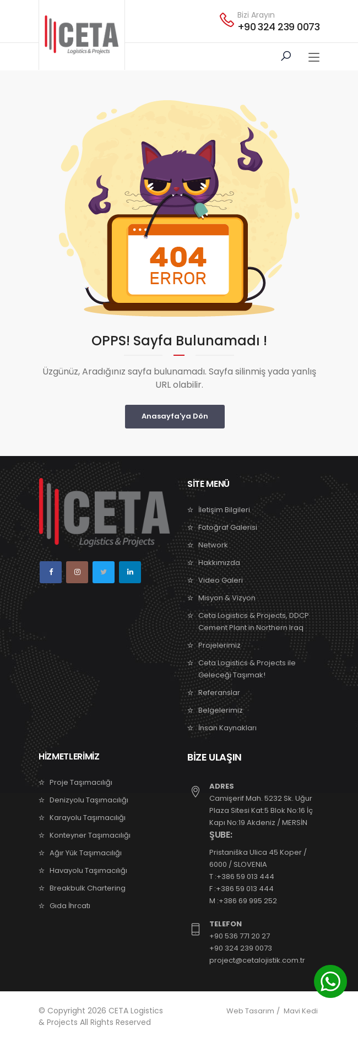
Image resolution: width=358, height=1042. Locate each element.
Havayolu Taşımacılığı (88, 870)
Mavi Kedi (301, 1011)
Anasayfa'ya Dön (175, 416)
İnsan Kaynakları (227, 728)
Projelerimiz (219, 645)
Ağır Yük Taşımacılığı (86, 853)
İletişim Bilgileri (224, 509)
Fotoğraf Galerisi (227, 527)
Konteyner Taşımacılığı (90, 835)
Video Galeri (220, 580)
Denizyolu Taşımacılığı (89, 800)
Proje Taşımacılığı (81, 782)
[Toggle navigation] (313, 58)
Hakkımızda (219, 562)
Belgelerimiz (220, 710)
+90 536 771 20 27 (239, 936)
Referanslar (219, 692)
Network (213, 545)
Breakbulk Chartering (88, 888)
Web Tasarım (250, 1011)
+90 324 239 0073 (278, 27)
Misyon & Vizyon (227, 598)
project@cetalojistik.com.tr (257, 960)
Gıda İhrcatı (70, 905)
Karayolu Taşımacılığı (88, 817)
